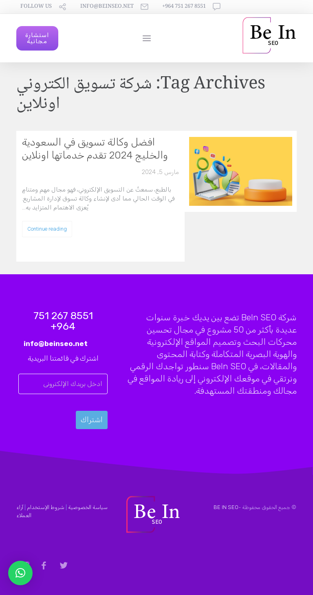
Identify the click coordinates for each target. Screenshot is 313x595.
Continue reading (47, 229)
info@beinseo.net (107, 6)
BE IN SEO (226, 507)
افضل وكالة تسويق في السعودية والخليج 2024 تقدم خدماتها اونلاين (95, 148)
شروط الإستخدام (45, 507)
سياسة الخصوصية (88, 507)
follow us (36, 6)
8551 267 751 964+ (184, 6)
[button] (20, 573)
